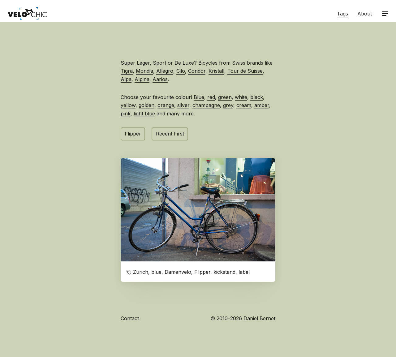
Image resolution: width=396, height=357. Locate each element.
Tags (342, 14)
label (244, 272)
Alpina (142, 79)
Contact (130, 318)
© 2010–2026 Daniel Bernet (242, 318)
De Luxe (184, 63)
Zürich (140, 272)
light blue (144, 113)
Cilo (180, 71)
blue (156, 272)
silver (183, 105)
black (256, 97)
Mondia (144, 71)
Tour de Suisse (245, 71)
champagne (206, 105)
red (211, 97)
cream (243, 105)
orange (165, 105)
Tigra (127, 71)
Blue (199, 97)
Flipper (133, 134)
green (225, 97)
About (364, 14)
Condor (196, 71)
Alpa (126, 79)
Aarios (160, 79)
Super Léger (135, 63)
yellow (128, 105)
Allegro (164, 71)
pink (126, 113)
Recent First (170, 134)
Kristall (216, 71)
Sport (159, 63)
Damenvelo (178, 272)
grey (228, 105)
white (241, 97)
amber (261, 105)
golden (146, 105)
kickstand (224, 272)
